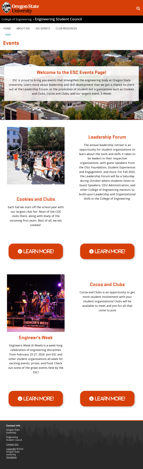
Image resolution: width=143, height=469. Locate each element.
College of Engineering (17, 19)
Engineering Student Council (58, 19)
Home (7, 28)
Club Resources (66, 28)
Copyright (11, 448)
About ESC (23, 28)
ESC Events (43, 28)
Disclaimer (11, 457)
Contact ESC (12, 444)
